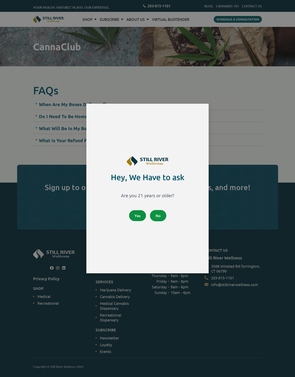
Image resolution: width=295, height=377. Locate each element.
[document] (147, 188)
